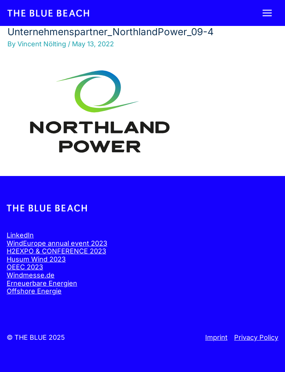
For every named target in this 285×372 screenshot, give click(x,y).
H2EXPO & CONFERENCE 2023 (56, 251)
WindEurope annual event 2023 (57, 243)
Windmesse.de (31, 275)
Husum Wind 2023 (36, 259)
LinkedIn (20, 235)
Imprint (216, 337)
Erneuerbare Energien (42, 283)
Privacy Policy (256, 337)
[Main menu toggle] (267, 13)
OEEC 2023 (25, 267)
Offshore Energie (34, 291)
